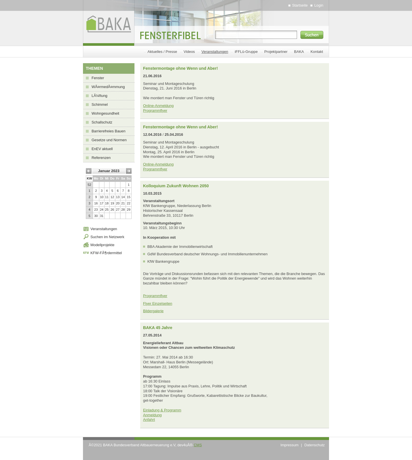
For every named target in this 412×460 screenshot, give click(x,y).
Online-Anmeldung (158, 105)
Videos (189, 51)
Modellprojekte (102, 245)
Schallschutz (102, 122)
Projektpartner (276, 51)
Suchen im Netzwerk (107, 237)
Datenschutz (314, 445)
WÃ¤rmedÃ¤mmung (108, 87)
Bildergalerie (153, 311)
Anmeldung (152, 415)
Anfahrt (149, 419)
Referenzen (101, 158)
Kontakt (316, 51)
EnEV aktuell (102, 149)
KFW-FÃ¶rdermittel (106, 253)
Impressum (289, 445)
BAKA (299, 51)
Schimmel (100, 104)
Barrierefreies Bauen (108, 131)
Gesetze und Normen (109, 140)
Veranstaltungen (214, 51)
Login (318, 5)
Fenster (98, 78)
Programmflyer (155, 110)
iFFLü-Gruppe (246, 51)
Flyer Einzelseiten (157, 303)
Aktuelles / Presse (162, 51)
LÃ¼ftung (99, 95)
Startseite (300, 5)
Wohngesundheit (105, 113)
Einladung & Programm (162, 410)
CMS (198, 445)
